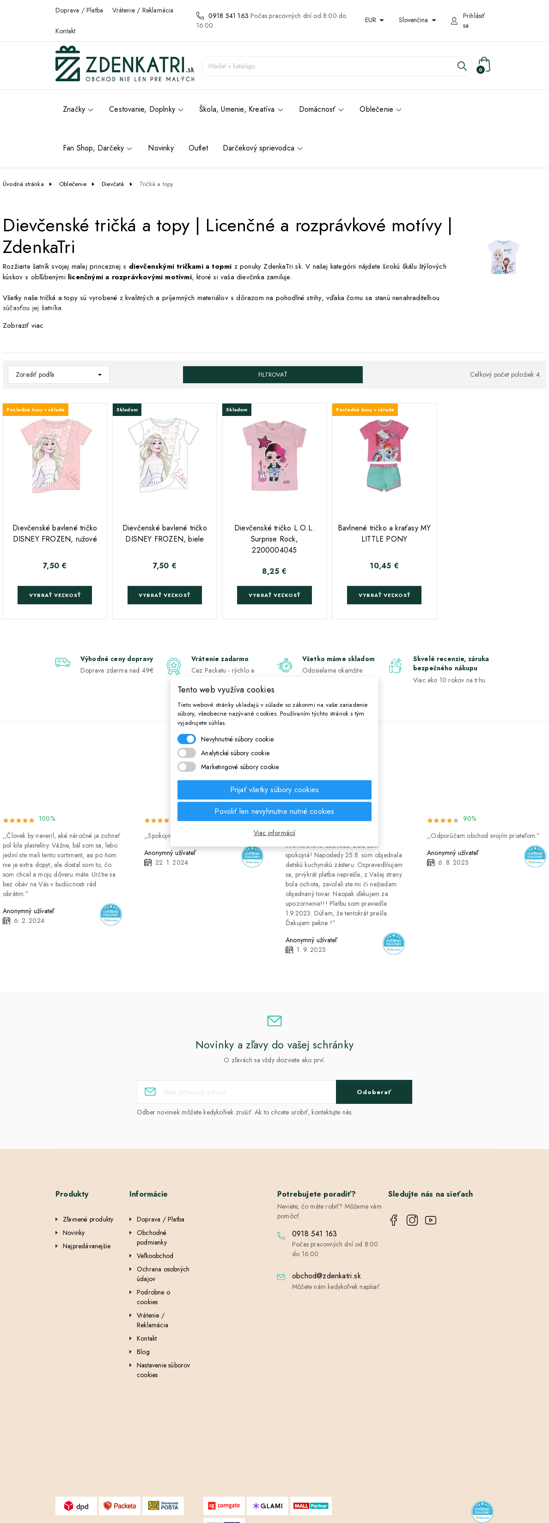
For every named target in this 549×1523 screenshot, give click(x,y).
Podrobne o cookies (153, 1297)
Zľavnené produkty (88, 1219)
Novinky (74, 1232)
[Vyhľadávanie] (336, 66)
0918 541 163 (228, 15)
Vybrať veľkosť (55, 595)
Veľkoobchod (155, 1255)
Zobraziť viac (23, 325)
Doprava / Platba (79, 10)
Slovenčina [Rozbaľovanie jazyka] (414, 19)
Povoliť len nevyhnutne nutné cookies (274, 811)
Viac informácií (275, 832)
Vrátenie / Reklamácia (142, 10)
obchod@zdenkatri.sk (326, 1275)
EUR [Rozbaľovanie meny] (371, 19)
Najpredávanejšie (86, 1246)
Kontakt (65, 31)
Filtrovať (272, 374)
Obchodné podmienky (152, 1237)
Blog (143, 1351)
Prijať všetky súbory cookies (274, 789)
